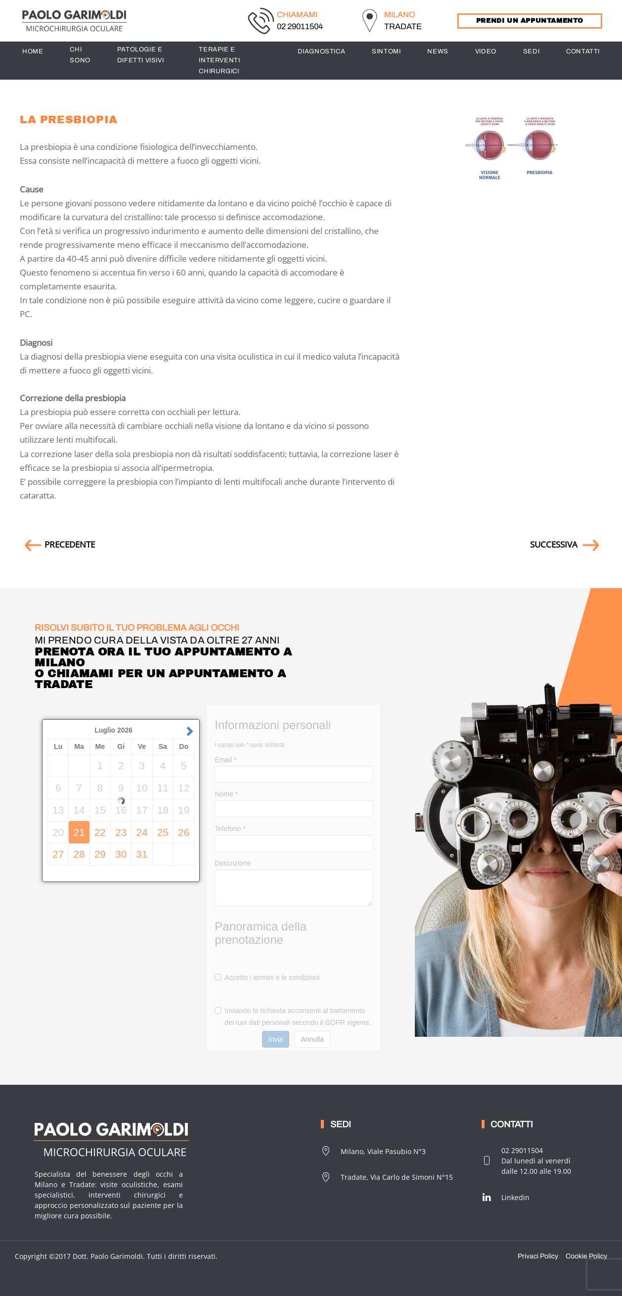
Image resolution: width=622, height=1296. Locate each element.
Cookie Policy (586, 1256)
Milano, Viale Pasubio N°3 (373, 1151)
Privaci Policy (538, 1256)
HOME (32, 51)
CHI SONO (80, 55)
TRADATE (403, 26)
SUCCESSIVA (566, 544)
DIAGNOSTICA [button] (322, 51)
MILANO (399, 14)
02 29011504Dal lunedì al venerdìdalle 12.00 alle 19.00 (526, 1161)
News (437, 51)
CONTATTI (583, 51)
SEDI (531, 51)
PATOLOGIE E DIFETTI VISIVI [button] (140, 55)
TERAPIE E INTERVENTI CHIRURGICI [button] (219, 60)
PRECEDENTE (57, 544)
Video (485, 51)
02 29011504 (300, 26)
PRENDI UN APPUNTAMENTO (529, 20)
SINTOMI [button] (386, 51)
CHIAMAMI (297, 14)
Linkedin (506, 1197)
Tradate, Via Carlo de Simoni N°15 (387, 1177)
